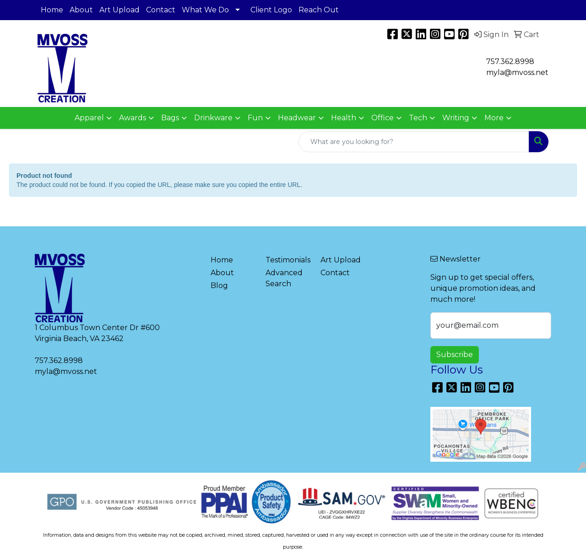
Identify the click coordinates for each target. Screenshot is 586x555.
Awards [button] (132, 117)
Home (52, 9)
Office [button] (382, 117)
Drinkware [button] (213, 117)
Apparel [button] (89, 117)
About (81, 9)
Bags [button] (170, 117)
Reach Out (318, 9)
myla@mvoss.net (66, 371)
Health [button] (343, 117)
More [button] (494, 117)
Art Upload (119, 9)
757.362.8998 (510, 61)
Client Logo (271, 9)
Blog (219, 285)
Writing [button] (455, 117)
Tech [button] (418, 117)
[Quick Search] (413, 141)
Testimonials (287, 260)
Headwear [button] (297, 117)
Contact (160, 9)
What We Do (205, 9)
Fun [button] (255, 117)
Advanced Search (284, 278)
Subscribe (454, 354)
